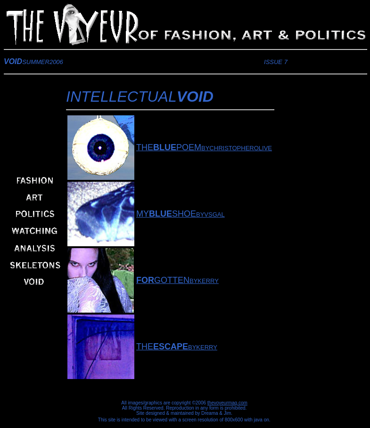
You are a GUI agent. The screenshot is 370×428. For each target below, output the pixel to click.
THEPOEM (168, 147)
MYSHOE (166, 213)
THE (162, 346)
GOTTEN (162, 280)
